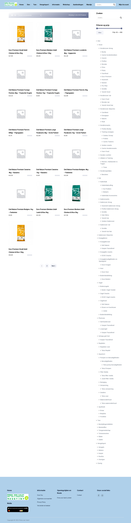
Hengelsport (44, 5)
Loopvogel (103, 329)
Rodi (103, 121)
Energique (105, 115)
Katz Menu (105, 215)
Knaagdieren (103, 238)
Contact (79, 495)
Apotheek (102, 407)
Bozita (104, 52)
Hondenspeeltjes (106, 171)
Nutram (104, 83)
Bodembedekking (106, 275)
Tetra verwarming (107, 389)
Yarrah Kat (105, 218)
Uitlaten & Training (106, 158)
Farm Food (105, 99)
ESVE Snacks (106, 255)
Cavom (104, 58)
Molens (101, 450)
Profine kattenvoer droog (110, 209)
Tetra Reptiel (106, 350)
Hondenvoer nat (105, 95)
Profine (104, 61)
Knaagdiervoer (105, 242)
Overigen (102, 459)
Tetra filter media (107, 375)
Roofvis (101, 456)
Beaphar (103, 413)
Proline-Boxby (106, 129)
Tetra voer (105, 396)
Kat (100, 178)
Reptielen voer (105, 347)
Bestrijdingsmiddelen (106, 424)
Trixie (105, 167)
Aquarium (102, 354)
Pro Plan (105, 86)
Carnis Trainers (108, 141)
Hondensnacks (105, 125)
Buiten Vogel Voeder (109, 290)
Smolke (104, 89)
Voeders (103, 392)
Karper (101, 453)
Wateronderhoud (105, 400)
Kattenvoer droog (106, 202)
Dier (28, 5)
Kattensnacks (104, 199)
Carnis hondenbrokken (109, 55)
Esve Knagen (106, 265)
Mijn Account (124, 5)
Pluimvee (102, 318)
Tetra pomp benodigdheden (112, 365)
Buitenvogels (104, 286)
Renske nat (105, 102)
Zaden (101, 439)
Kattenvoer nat (105, 225)
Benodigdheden (107, 361)
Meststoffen (102, 427)
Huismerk (105, 79)
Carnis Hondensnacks (109, 148)
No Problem (107, 189)
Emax (102, 410)
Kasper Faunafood (108, 248)
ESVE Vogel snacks (108, 297)
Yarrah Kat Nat (107, 231)
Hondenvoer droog (106, 48)
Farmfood (105, 73)
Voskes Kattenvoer (108, 221)
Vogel (100, 283)
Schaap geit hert (104, 336)
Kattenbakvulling (107, 185)
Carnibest (105, 112)
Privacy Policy (41, 502)
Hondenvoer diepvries (107, 109)
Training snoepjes (108, 132)
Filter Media (104, 372)
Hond (100, 45)
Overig (100, 463)
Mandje (89, 5)
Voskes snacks (107, 145)
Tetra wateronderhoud (109, 403)
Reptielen (102, 343)
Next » (53, 266)
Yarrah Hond (106, 92)
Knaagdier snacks (106, 252)
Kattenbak (103, 182)
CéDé (105, 311)
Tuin (34, 5)
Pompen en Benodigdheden (109, 357)
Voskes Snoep (108, 135)
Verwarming (104, 385)
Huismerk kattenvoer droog (111, 206)
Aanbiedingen (78, 5)
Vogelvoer (103, 301)
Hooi (101, 268)
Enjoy (104, 70)
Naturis (104, 118)
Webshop (66, 5)
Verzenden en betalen (43, 506)
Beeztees (105, 174)
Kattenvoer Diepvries (106, 235)
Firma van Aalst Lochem (64, 498)
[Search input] (104, 4)
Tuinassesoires (104, 433)
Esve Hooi (105, 272)
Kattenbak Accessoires (109, 195)
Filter (99, 32)
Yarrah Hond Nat (107, 105)
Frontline (103, 416)
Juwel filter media (107, 378)
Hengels (101, 447)
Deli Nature (105, 245)
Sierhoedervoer (105, 322)
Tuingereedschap (104, 430)
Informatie (56, 5)
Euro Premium (106, 76)
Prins (103, 67)
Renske (104, 64)
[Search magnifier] (114, 4)
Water (101, 436)
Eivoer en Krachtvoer (109, 307)
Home (21, 5)
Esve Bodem (106, 279)
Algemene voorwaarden (44, 499)
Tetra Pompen (106, 368)
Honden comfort (105, 155)
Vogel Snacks (104, 293)
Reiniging (103, 382)
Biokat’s (105, 192)
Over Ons (40, 495)
